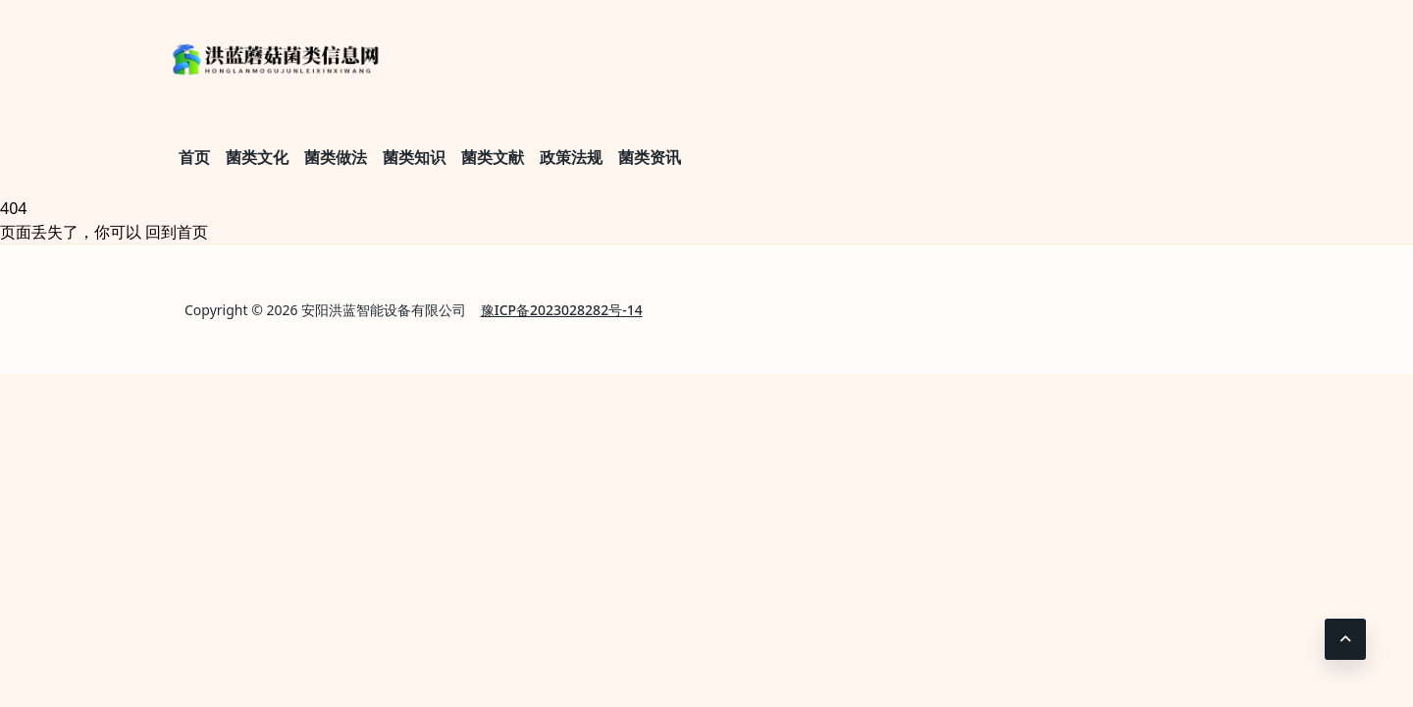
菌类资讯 (649, 157)
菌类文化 (257, 157)
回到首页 (176, 232)
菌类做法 (335, 157)
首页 (194, 157)
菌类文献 (492, 157)
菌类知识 (414, 157)
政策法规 (571, 157)
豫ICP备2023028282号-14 (562, 309)
